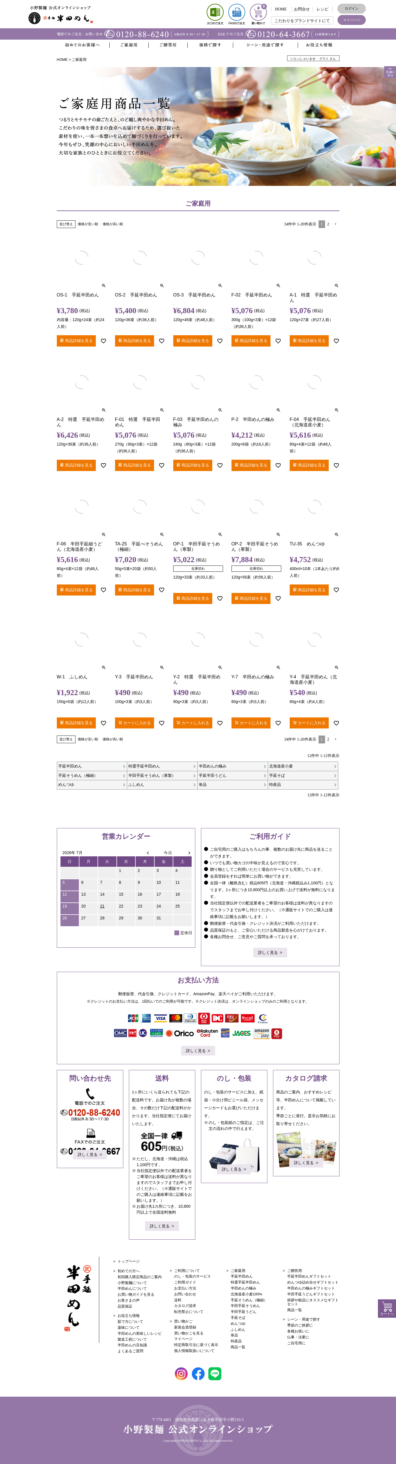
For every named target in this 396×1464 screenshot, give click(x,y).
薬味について (129, 1327)
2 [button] (328, 224)
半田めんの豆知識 (132, 1345)
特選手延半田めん (245, 1282)
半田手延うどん (243, 1312)
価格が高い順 (113, 224)
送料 (177, 1300)
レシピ (322, 9)
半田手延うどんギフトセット (311, 1294)
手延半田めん (242, 1276)
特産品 (236, 1341)
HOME (281, 9)
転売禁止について (189, 1312)
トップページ (129, 1261)
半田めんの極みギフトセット (311, 1288)
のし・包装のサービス (192, 1276)
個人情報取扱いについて (194, 1351)
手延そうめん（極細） (249, 1300)
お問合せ (302, 9)
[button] (335, 224)
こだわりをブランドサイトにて (302, 21)
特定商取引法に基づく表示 (196, 1345)
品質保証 (125, 1306)
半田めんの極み (243, 1288)
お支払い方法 (185, 1288)
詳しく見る (268, 953)
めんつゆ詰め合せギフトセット (313, 1282)
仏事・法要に (298, 1337)
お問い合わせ (185, 1294)
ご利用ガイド (185, 1282)
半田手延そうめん (245, 1306)
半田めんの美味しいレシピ (140, 1333)
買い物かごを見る (189, 1333)
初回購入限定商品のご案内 (140, 1277)
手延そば (238, 1317)
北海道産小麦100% (246, 1294)
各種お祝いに (298, 1331)
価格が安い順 (88, 224)
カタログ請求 (185, 1306)
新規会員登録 (185, 1327)
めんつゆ (238, 1323)
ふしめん (238, 1329)
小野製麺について (132, 1283)
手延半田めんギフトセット (309, 1276)
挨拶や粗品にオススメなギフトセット (313, 1302)
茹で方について (130, 1321)
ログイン (351, 8)
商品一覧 (238, 1347)
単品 (234, 1335)
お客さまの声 (129, 1300)
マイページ (351, 20)
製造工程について (132, 1339)
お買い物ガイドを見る (136, 1294)
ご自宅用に (296, 1343)
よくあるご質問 (130, 1351)
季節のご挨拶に (300, 1325)
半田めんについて (132, 1288)
